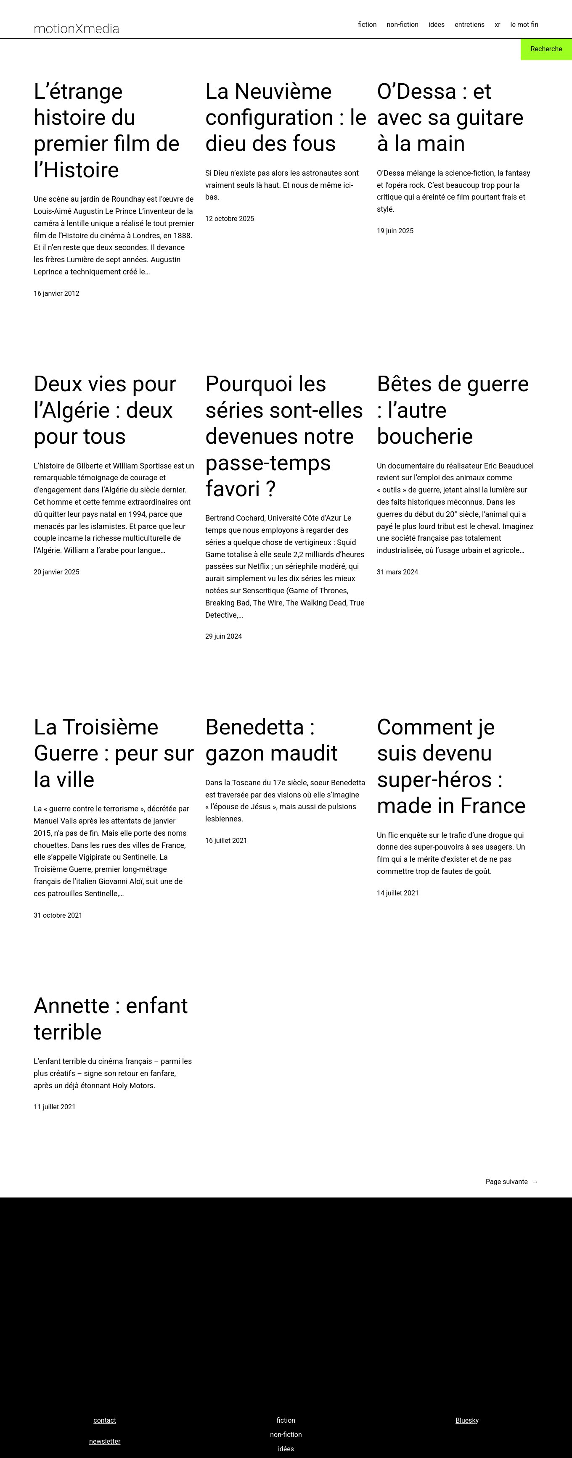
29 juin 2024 (223, 636)
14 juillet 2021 (398, 893)
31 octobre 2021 (58, 915)
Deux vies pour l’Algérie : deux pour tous (105, 410)
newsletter (104, 1441)
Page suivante (512, 1181)
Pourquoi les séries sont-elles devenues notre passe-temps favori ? (284, 436)
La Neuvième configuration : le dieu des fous (286, 118)
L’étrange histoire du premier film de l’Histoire (107, 131)
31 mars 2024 (397, 572)
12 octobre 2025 (229, 219)
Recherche (546, 49)
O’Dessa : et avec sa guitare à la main (450, 118)
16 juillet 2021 (226, 841)
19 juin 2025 (395, 231)
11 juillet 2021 (55, 1107)
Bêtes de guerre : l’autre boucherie (453, 410)
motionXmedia (76, 29)
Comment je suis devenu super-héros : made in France (451, 766)
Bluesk (465, 1420)
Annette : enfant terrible (111, 1019)
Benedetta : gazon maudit (271, 740)
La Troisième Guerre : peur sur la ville (114, 753)
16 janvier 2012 (56, 293)
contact (104, 1420)
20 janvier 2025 (56, 572)
